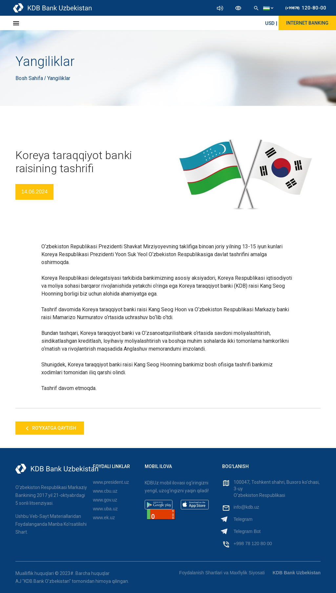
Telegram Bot (247, 531)
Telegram (243, 519)
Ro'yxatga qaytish (49, 428)
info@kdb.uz (246, 507)
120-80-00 (305, 8)
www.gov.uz (105, 499)
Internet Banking (307, 23)
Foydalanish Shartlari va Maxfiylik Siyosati (222, 572)
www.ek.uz (104, 517)
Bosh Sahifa (29, 78)
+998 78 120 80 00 (253, 543)
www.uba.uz (105, 508)
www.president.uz (111, 482)
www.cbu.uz (105, 491)
